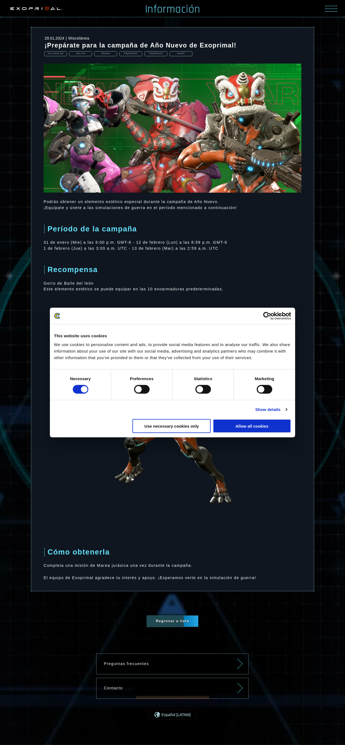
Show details (268, 409)
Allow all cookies (251, 426)
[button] (173, 715)
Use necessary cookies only (171, 426)
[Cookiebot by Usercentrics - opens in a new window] (267, 316)
